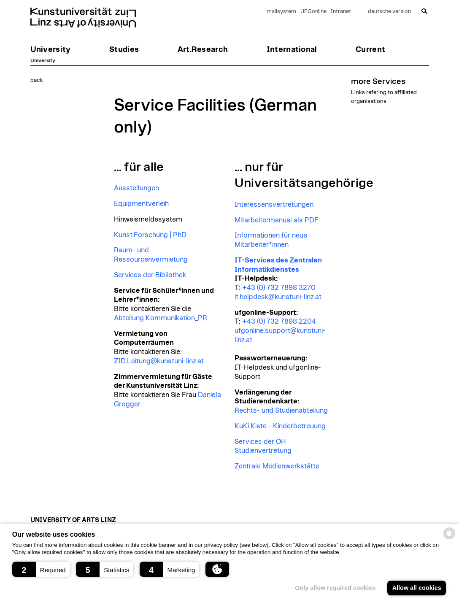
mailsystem (281, 11)
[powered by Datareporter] (449, 538)
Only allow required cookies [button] (335, 587)
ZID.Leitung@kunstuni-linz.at (159, 361)
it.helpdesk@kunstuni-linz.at (278, 297)
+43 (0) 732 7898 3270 (279, 287)
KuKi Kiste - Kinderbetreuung (280, 426)
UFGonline (313, 11)
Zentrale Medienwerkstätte (277, 466)
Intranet (341, 11)
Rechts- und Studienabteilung (281, 410)
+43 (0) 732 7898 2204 (279, 321)
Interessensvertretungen (274, 204)
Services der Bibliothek (150, 275)
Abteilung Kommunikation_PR (160, 318)
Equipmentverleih (141, 203)
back (36, 80)
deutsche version (389, 11)
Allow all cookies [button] (416, 587)
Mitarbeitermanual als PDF (277, 220)
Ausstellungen (136, 188)
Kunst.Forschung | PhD (150, 235)
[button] (41, 569)
